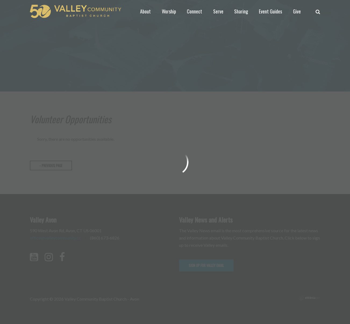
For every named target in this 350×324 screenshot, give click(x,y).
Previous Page (51, 165)
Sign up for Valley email (206, 265)
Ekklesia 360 (309, 298)
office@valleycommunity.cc (55, 237)
